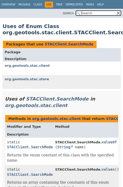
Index (90, 4)
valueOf (109, 142)
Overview (8, 4)
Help (100, 4)
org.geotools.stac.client (27, 66)
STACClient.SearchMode (69, 44)
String (63, 147)
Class (37, 4)
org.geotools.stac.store (27, 79)
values (108, 169)
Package (24, 4)
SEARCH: (68, 13)
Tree (59, 4)
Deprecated (74, 4)
